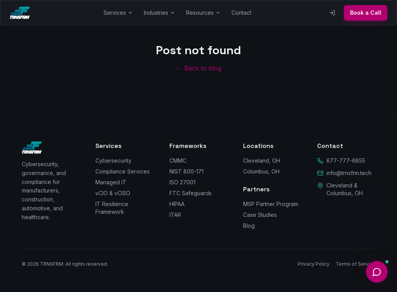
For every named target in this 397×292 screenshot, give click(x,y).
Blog (249, 225)
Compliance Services (122, 171)
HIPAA (177, 204)
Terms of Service (355, 264)
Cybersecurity (113, 160)
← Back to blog (198, 68)
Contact (241, 12)
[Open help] (377, 272)
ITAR (175, 214)
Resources (203, 12)
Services (118, 12)
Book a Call (365, 12)
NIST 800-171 (186, 171)
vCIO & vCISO (112, 193)
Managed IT (110, 182)
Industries (159, 12)
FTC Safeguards (190, 193)
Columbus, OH (261, 171)
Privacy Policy (314, 264)
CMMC (177, 160)
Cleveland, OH (261, 160)
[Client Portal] (332, 13)
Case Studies (260, 214)
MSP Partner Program (270, 204)
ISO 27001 (182, 182)
